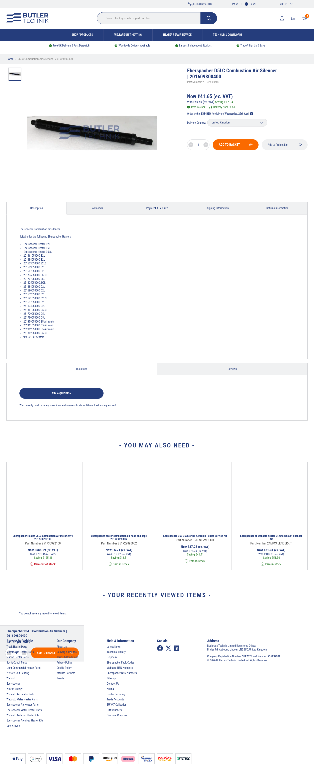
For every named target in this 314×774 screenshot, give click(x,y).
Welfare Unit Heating (128, 34)
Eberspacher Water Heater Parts (24, 710)
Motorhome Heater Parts (20, 652)
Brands (60, 678)
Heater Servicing (116, 694)
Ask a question (61, 393)
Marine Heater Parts (17, 657)
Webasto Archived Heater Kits (22, 715)
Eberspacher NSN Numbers (122, 673)
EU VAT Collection (116, 704)
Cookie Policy (64, 667)
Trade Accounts (115, 699)
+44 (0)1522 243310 (200, 4)
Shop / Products (82, 34)
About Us (62, 646)
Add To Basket (236, 145)
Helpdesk (112, 657)
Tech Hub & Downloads (228, 34)
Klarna (110, 688)
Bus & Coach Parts (16, 662)
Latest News (114, 646)
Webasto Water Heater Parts (22, 699)
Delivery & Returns (67, 652)
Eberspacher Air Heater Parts (22, 704)
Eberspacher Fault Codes (120, 662)
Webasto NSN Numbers (120, 667)
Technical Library (116, 652)
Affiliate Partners (66, 673)
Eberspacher (13, 683)
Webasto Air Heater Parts (20, 694)
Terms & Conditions (67, 657)
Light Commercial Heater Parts (23, 667)
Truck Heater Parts (16, 646)
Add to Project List (285, 144)
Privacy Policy (64, 662)
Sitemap (111, 678)
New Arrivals (13, 725)
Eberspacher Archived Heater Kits (24, 720)
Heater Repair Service (177, 34)
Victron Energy (14, 688)
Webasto (11, 678)
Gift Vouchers (114, 710)
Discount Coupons (117, 715)
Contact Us (113, 683)
